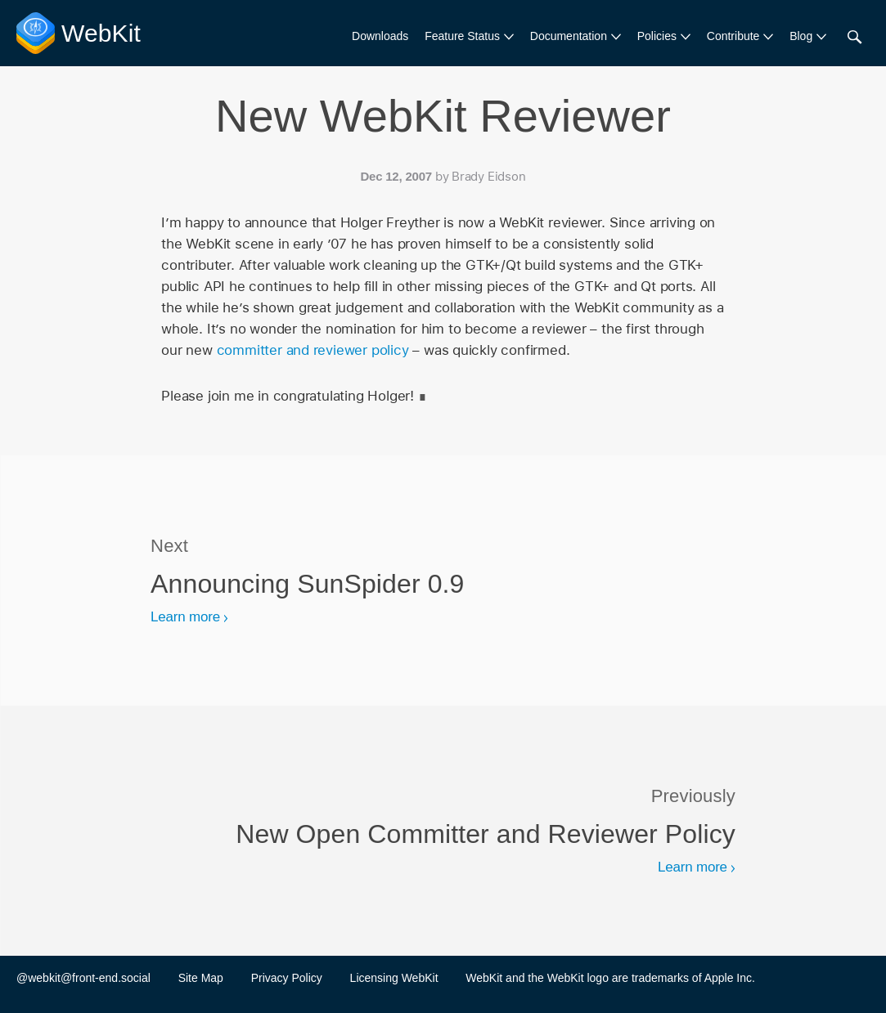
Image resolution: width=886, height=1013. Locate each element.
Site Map (200, 977)
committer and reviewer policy (313, 350)
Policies (657, 36)
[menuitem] (469, 37)
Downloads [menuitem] (380, 36)
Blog (800, 36)
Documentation (568, 36)
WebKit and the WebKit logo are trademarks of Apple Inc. (610, 977)
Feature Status (462, 36)
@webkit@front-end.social (83, 977)
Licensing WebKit (394, 977)
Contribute (733, 36)
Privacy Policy (286, 977)
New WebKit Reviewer (443, 115)
